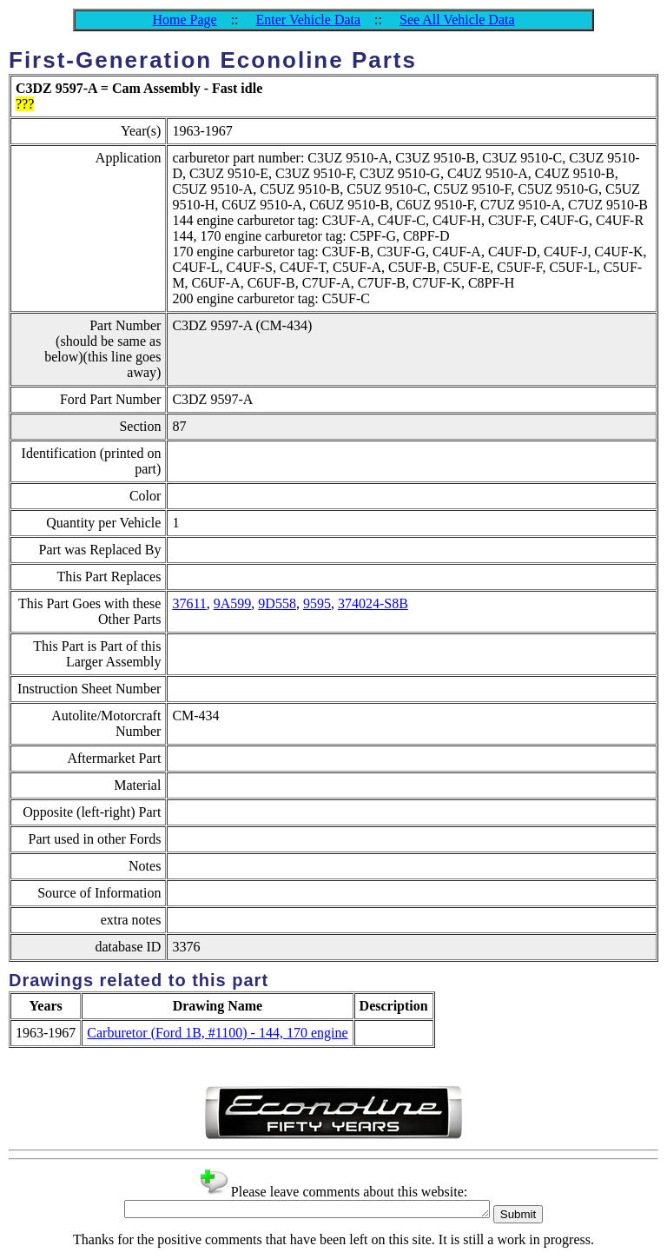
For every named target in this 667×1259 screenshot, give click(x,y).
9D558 (277, 603)
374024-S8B (373, 603)
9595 (317, 603)
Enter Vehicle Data (308, 19)
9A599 (233, 603)
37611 (189, 603)
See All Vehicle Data (457, 19)
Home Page (184, 19)
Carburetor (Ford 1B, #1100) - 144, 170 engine (217, 1032)
